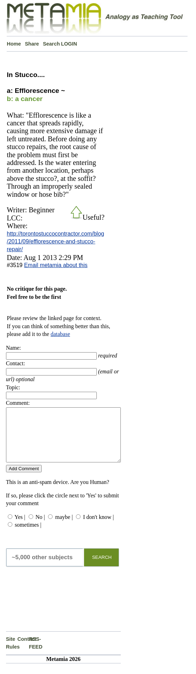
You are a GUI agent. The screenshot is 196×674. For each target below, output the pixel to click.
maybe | (64, 528)
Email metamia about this (56, 265)
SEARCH (102, 567)
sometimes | (28, 535)
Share (32, 44)
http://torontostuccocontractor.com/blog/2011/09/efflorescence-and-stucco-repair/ (55, 242)
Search (51, 44)
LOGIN (69, 44)
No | (40, 528)
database (60, 334)
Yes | (19, 528)
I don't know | (98, 528)
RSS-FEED (35, 653)
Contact (23, 649)
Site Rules (12, 653)
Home (14, 44)
